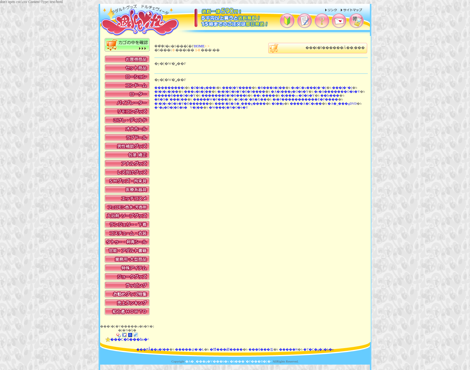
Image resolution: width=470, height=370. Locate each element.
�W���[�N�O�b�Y (228, 107)
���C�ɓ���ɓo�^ (127, 339)
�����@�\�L (189, 349)
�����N (288, 349)
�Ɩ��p (278, 103)
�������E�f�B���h (224, 95)
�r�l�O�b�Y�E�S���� (241, 91)
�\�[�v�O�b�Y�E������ (181, 103)
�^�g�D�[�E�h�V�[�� (179, 107)
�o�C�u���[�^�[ (308, 87)
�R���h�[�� (271, 87)
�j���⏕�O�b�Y (298, 95)
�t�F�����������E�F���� (305, 99)
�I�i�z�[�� (166, 91)
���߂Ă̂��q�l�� (152, 349)
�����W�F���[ (211, 99)
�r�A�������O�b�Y (337, 91)
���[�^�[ (342, 87)
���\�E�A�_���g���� (240, 103)
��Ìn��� (330, 95)
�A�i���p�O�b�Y (289, 91)
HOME (199, 46)
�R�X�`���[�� (170, 99)
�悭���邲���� (226, 349)
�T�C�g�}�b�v (318, 349)
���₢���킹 (260, 349)
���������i (169, 87)
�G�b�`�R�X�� (250, 99)
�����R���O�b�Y (175, 95)
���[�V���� (237, 87)
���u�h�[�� (197, 91)
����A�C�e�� (306, 103)
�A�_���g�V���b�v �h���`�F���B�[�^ (228, 361)
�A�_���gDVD (342, 103)
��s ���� (264, 95)
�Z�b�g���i (203, 87)
